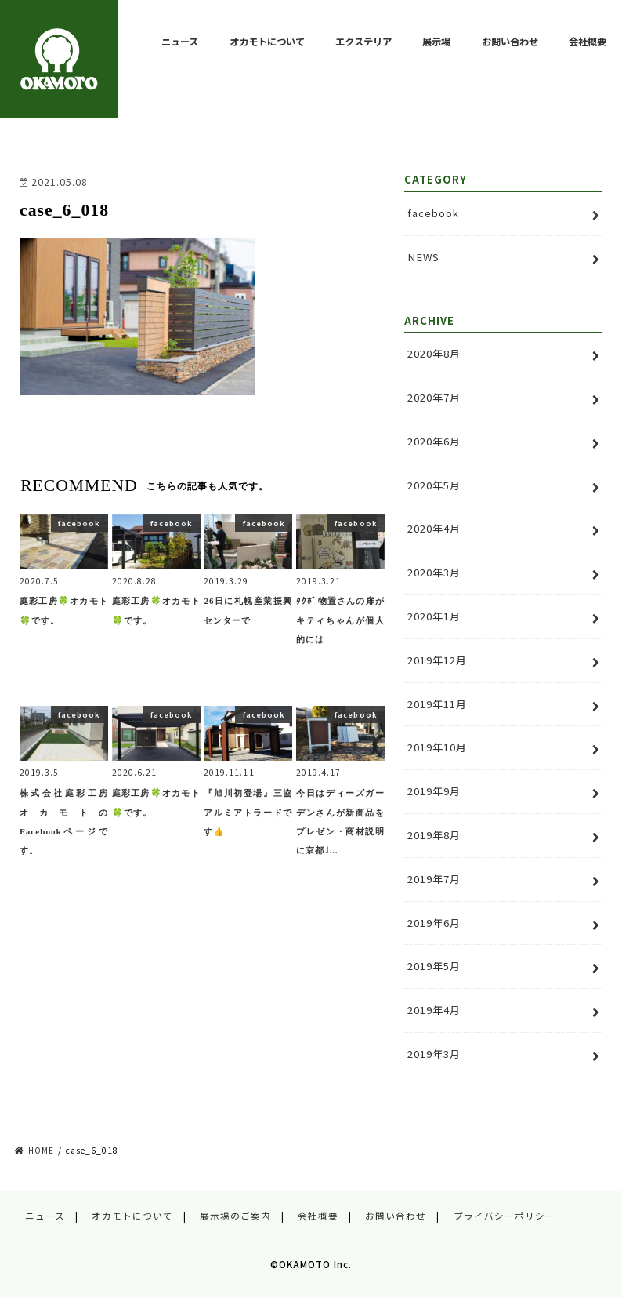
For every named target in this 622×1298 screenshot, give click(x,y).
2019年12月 (437, 660)
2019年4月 (434, 1009)
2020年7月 (434, 397)
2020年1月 (434, 616)
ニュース (179, 42)
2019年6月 (434, 922)
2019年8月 (434, 834)
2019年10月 (437, 747)
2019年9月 (434, 791)
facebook (433, 212)
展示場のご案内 (235, 1215)
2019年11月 (437, 703)
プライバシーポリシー (504, 1215)
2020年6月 (434, 441)
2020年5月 (434, 485)
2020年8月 (434, 353)
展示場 (436, 42)
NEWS (423, 256)
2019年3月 (434, 1053)
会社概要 (587, 42)
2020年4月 (434, 528)
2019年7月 (434, 878)
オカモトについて (267, 42)
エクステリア (363, 42)
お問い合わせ (510, 42)
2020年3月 (434, 572)
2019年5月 (434, 965)
